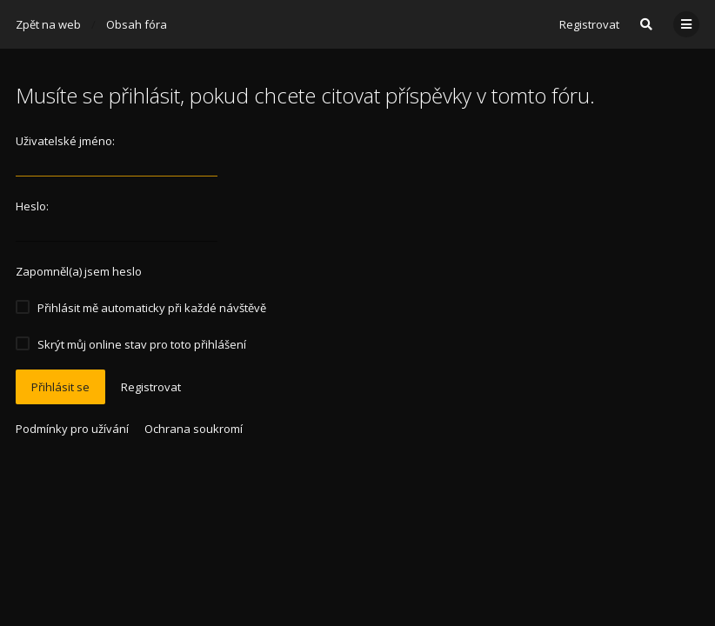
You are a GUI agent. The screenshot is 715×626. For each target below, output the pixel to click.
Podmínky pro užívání (72, 428)
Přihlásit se (60, 387)
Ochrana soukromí (193, 428)
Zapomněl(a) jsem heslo (79, 271)
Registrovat (589, 24)
